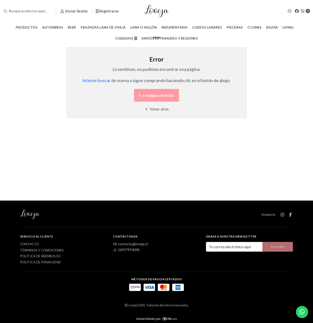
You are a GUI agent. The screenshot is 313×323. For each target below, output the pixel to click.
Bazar (272, 27)
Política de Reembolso (40, 256)
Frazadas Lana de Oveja (103, 27)
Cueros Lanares (207, 27)
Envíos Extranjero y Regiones (170, 38)
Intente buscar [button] (96, 80)
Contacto (29, 244)
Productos (26, 27)
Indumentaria (174, 27)
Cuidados (126, 38)
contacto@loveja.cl (130, 244)
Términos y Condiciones (42, 250)
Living (287, 27)
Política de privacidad (40, 262)
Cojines (254, 27)
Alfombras (52, 27)
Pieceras (235, 27)
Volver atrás (157, 109)
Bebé (72, 27)
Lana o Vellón (143, 27)
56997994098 (126, 250)
